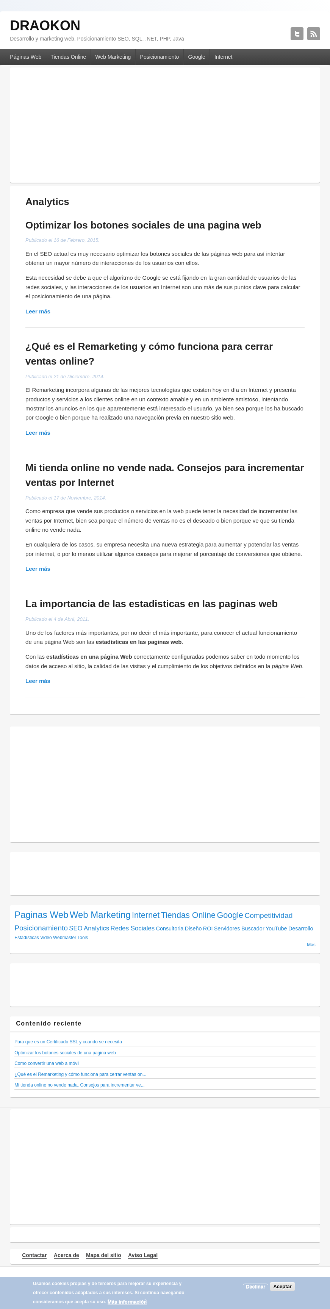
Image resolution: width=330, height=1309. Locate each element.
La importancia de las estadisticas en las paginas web (151, 603)
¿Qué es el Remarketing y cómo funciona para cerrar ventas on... (80, 1074)
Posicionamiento (159, 57)
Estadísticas (26, 937)
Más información (127, 1301)
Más (311, 944)
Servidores (227, 928)
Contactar (34, 1255)
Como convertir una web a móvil (46, 1063)
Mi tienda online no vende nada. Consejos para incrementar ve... (79, 1085)
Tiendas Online (68, 57)
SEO (75, 928)
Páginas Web (25, 57)
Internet (223, 57)
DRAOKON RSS (313, 33)
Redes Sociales (133, 928)
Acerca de (66, 1255)
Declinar (255, 1286)
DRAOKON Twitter (297, 33)
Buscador (252, 928)
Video (46, 937)
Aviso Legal (143, 1255)
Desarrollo (300, 928)
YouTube (276, 928)
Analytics (96, 928)
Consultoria (170, 928)
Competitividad (268, 915)
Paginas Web (41, 915)
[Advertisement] (165, 123)
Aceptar (282, 1286)
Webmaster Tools (70, 937)
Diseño (193, 928)
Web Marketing (113, 57)
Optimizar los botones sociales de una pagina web (143, 225)
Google (196, 57)
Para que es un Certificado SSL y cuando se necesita (68, 1041)
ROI (208, 928)
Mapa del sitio (103, 1255)
